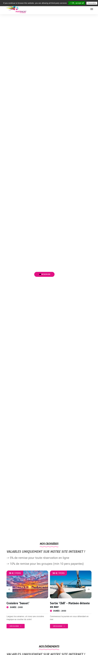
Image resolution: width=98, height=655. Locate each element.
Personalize (92, 3)
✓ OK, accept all (76, 3)
